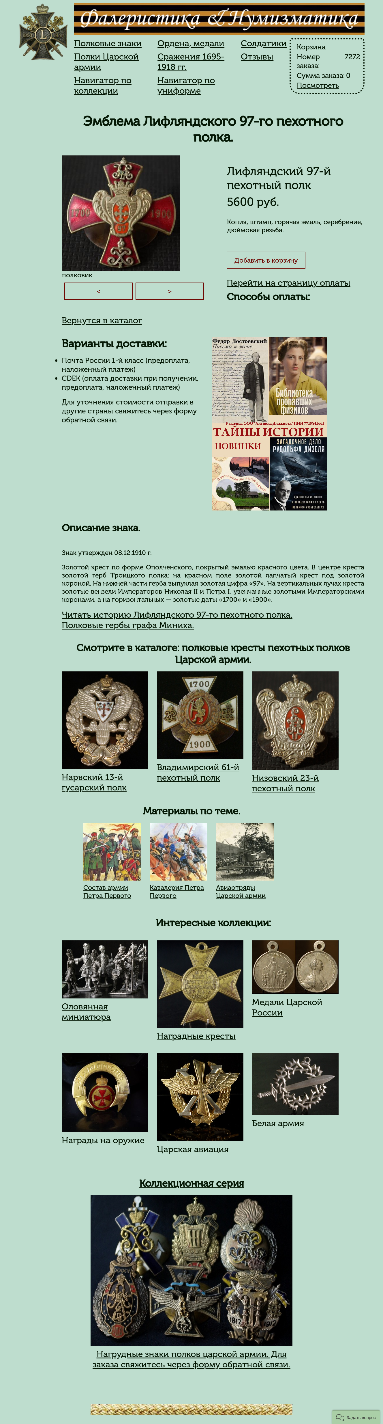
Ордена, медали (190, 43)
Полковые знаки (108, 43)
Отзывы (257, 56)
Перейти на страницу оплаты (288, 283)
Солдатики (264, 43)
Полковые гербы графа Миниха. (128, 625)
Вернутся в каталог (102, 320)
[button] (356, 1417)
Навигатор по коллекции (103, 85)
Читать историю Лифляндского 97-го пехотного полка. (177, 615)
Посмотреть (318, 85)
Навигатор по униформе (186, 85)
